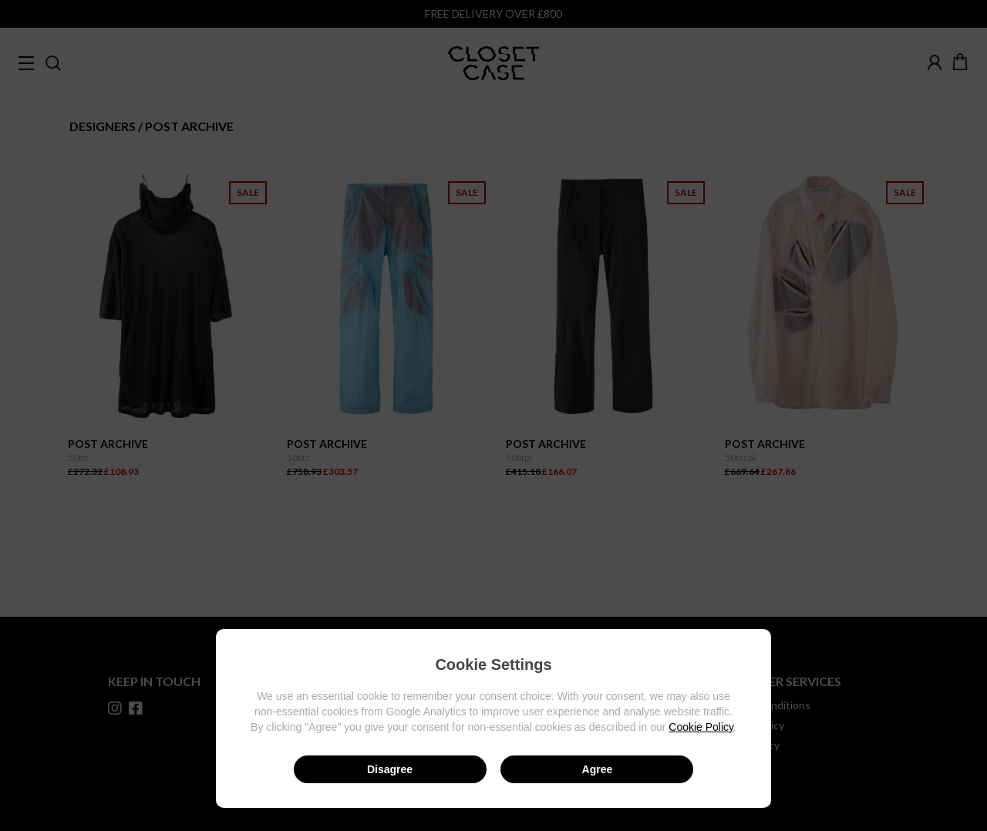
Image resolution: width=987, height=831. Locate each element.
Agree (597, 769)
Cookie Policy (701, 727)
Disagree (390, 769)
